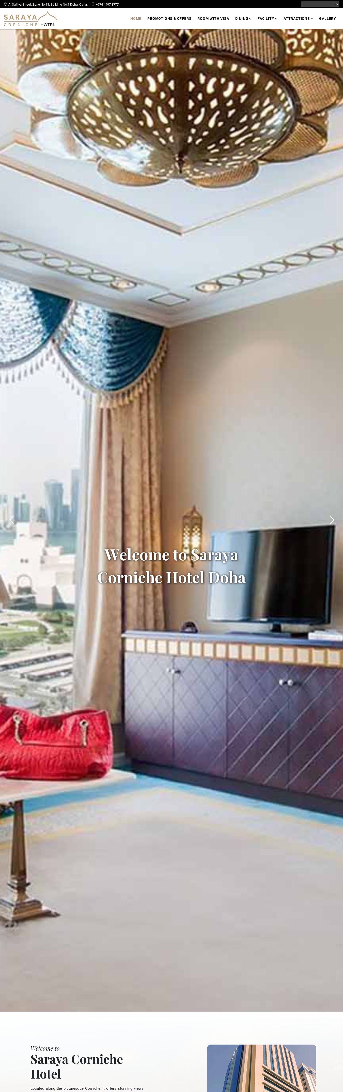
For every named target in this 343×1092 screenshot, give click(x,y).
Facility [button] (267, 18)
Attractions (298, 18)
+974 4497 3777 (105, 4)
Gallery (327, 18)
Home (135, 18)
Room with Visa (213, 18)
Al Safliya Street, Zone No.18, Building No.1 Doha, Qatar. (46, 4)
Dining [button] (243, 18)
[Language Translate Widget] (320, 4)
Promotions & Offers (169, 18)
